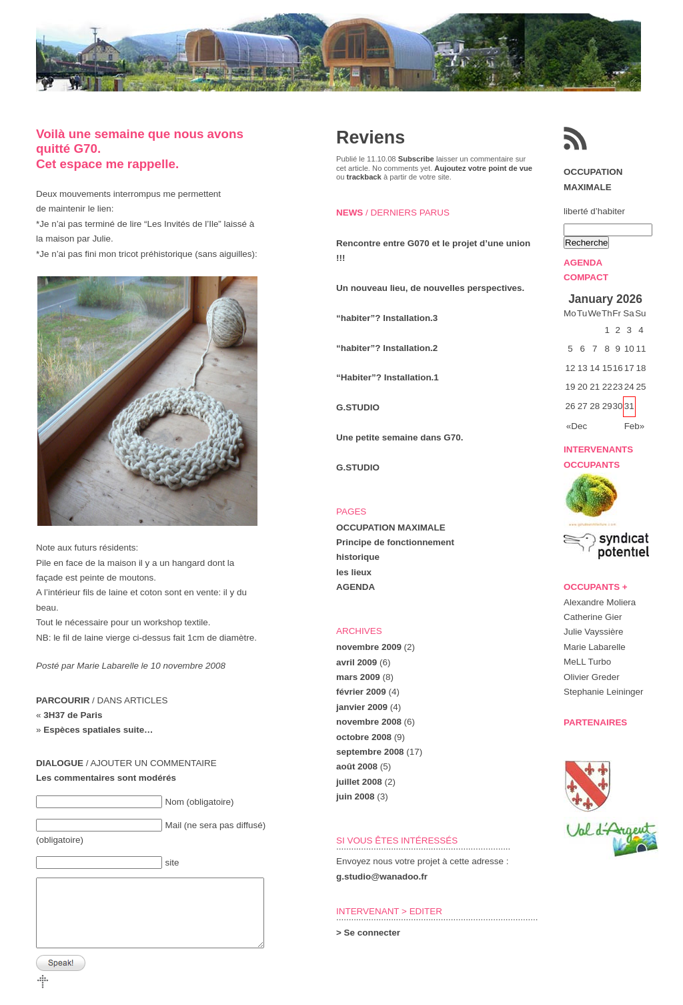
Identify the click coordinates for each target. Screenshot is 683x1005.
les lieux (354, 572)
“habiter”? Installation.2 (387, 348)
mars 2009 (358, 677)
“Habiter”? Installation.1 (387, 377)
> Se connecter (368, 933)
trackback (364, 177)
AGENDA (355, 587)
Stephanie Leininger (604, 692)
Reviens (370, 137)
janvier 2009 (362, 707)
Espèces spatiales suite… (98, 730)
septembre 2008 (370, 752)
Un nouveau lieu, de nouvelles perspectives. (430, 288)
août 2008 (357, 766)
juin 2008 (355, 796)
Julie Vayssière (593, 632)
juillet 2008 (359, 782)
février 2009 (361, 692)
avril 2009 (356, 662)
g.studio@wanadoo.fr (382, 877)
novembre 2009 (369, 647)
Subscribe (416, 159)
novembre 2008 (369, 722)
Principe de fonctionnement (395, 542)
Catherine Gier (593, 617)
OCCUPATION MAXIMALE (391, 528)
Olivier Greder (592, 677)
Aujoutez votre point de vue (483, 168)
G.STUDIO (358, 407)
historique (358, 557)
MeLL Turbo (587, 662)
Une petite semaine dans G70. (399, 437)
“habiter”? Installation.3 (387, 318)
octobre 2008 (364, 737)
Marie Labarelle (595, 647)
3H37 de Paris (72, 715)
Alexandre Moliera (600, 602)
